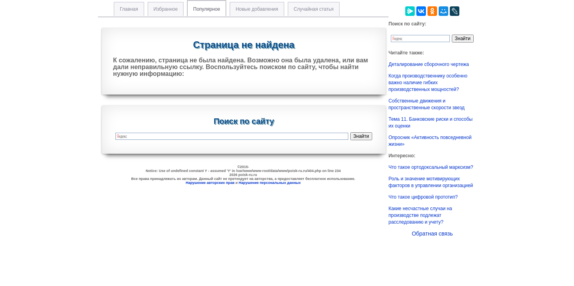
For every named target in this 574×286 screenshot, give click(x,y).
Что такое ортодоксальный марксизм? (431, 167)
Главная (129, 9)
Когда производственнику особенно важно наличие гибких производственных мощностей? (428, 82)
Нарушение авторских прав (209, 183)
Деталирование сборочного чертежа (429, 64)
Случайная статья (314, 9)
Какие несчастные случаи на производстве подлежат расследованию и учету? (420, 215)
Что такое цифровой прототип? (423, 197)
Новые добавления (257, 9)
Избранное (166, 9)
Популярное (206, 9)
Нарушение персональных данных (270, 183)
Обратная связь (432, 233)
